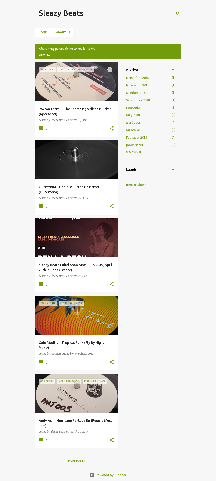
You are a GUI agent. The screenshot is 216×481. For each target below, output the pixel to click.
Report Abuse (136, 185)
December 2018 (137, 78)
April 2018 (133, 123)
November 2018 (137, 85)
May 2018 (133, 115)
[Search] (178, 14)
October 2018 (136, 93)
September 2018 (138, 100)
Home (43, 32)
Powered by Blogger (108, 475)
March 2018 (134, 130)
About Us (63, 32)
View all (44, 54)
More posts (76, 460)
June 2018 (133, 108)
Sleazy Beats (61, 13)
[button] (111, 129)
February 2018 (136, 137)
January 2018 (135, 145)
